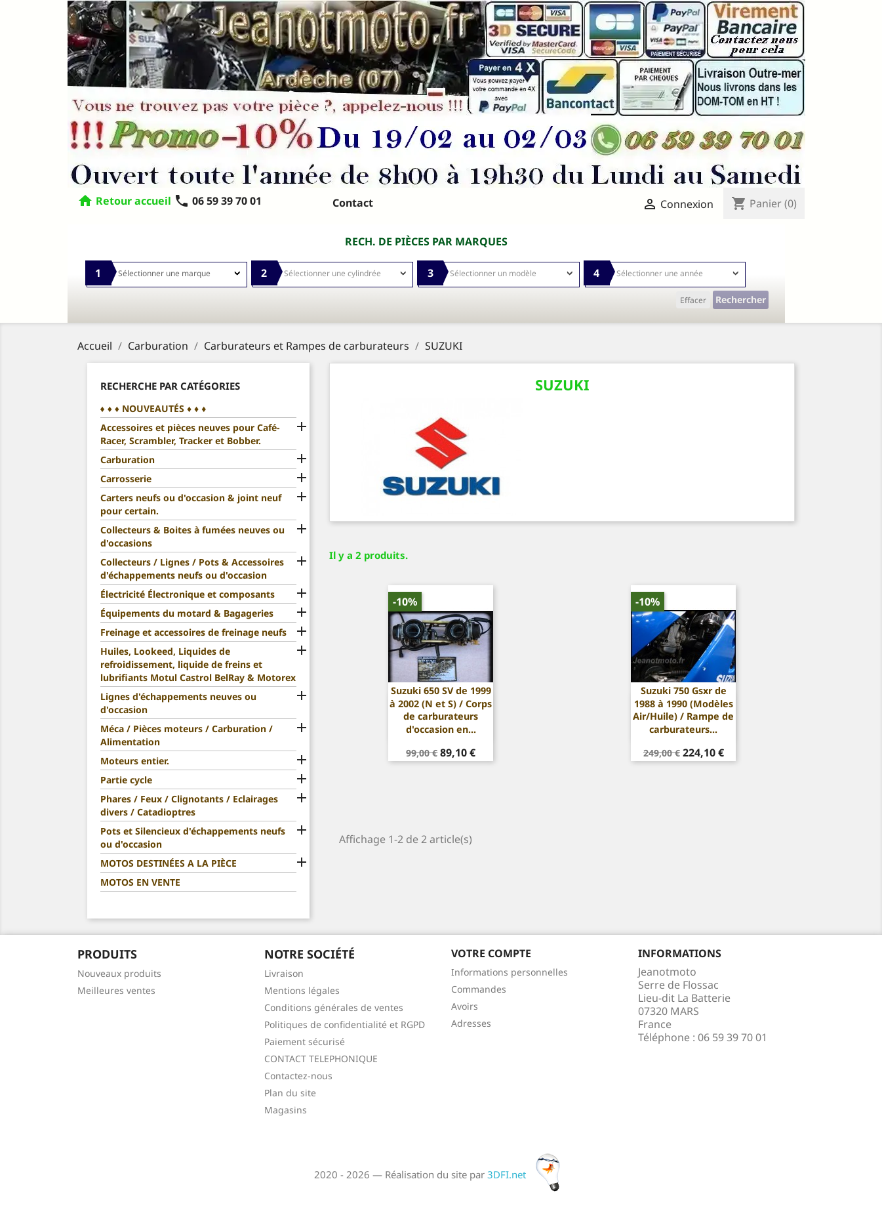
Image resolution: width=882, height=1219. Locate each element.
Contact (352, 203)
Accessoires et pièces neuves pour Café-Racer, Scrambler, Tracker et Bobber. (189, 434)
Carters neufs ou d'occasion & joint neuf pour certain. (190, 504)
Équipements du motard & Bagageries (186, 613)
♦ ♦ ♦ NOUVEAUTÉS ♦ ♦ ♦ (153, 408)
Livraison (284, 973)
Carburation (127, 459)
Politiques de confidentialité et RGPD (344, 1024)
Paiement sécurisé (304, 1041)
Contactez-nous (298, 1075)
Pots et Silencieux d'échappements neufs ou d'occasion (192, 837)
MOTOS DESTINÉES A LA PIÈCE (168, 863)
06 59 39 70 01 (218, 201)
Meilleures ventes (116, 990)
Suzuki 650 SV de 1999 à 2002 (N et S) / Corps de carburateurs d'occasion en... (441, 709)
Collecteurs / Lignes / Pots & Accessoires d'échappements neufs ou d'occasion (192, 568)
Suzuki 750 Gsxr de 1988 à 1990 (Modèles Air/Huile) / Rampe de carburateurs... (683, 709)
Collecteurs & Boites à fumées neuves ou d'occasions (192, 536)
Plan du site (290, 1092)
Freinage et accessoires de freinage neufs (193, 632)
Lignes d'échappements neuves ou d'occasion (178, 703)
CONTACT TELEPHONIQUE (321, 1058)
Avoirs (464, 1006)
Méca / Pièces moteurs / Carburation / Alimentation (186, 735)
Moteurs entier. (134, 760)
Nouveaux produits (119, 973)
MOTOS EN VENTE (140, 882)
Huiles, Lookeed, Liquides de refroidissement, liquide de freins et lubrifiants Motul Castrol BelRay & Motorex (198, 664)
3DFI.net (527, 1174)
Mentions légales (302, 990)
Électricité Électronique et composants (187, 594)
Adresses (471, 1023)
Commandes (478, 989)
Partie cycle (126, 780)
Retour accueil (133, 201)
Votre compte (491, 953)
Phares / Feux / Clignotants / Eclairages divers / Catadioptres (189, 805)
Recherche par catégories (170, 385)
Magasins (285, 1110)
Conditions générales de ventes (333, 1007)
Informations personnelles (509, 972)
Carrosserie (125, 478)
